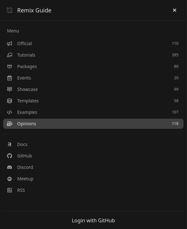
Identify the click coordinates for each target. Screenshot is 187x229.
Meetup (20, 179)
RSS (16, 190)
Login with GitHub (93, 220)
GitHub (19, 156)
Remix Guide (29, 10)
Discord (20, 167)
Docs (17, 144)
